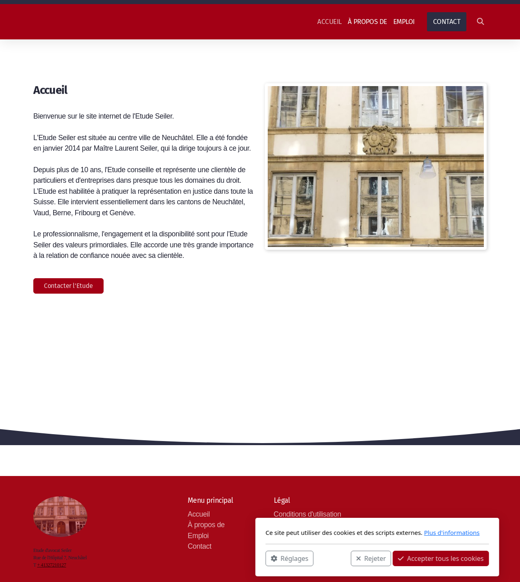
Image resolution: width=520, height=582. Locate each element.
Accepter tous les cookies (323, 558)
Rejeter (254, 558)
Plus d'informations (334, 532)
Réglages (172, 558)
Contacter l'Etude (68, 286)
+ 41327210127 (51, 565)
